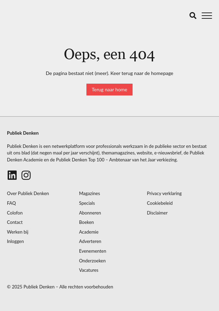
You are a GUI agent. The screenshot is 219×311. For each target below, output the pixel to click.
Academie (89, 232)
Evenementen (92, 251)
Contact (15, 222)
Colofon (15, 213)
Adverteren (90, 241)
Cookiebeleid (159, 203)
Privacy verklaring (164, 193)
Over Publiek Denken (28, 193)
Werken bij (17, 232)
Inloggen (15, 241)
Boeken (86, 222)
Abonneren (90, 213)
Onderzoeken (92, 260)
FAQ (11, 203)
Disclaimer (157, 213)
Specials (87, 203)
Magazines (89, 193)
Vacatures (89, 270)
